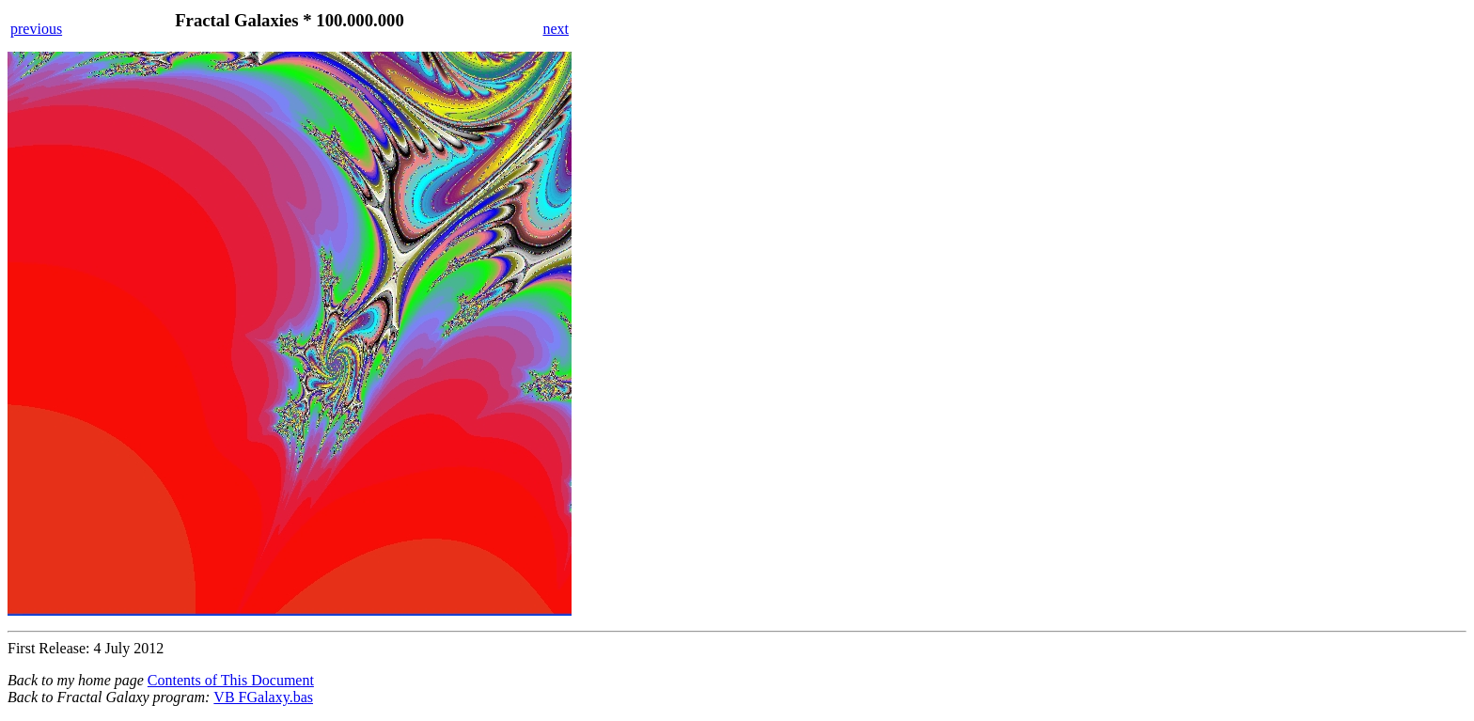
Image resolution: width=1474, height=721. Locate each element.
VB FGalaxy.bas (263, 697)
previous (36, 29)
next (555, 29)
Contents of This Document (231, 680)
